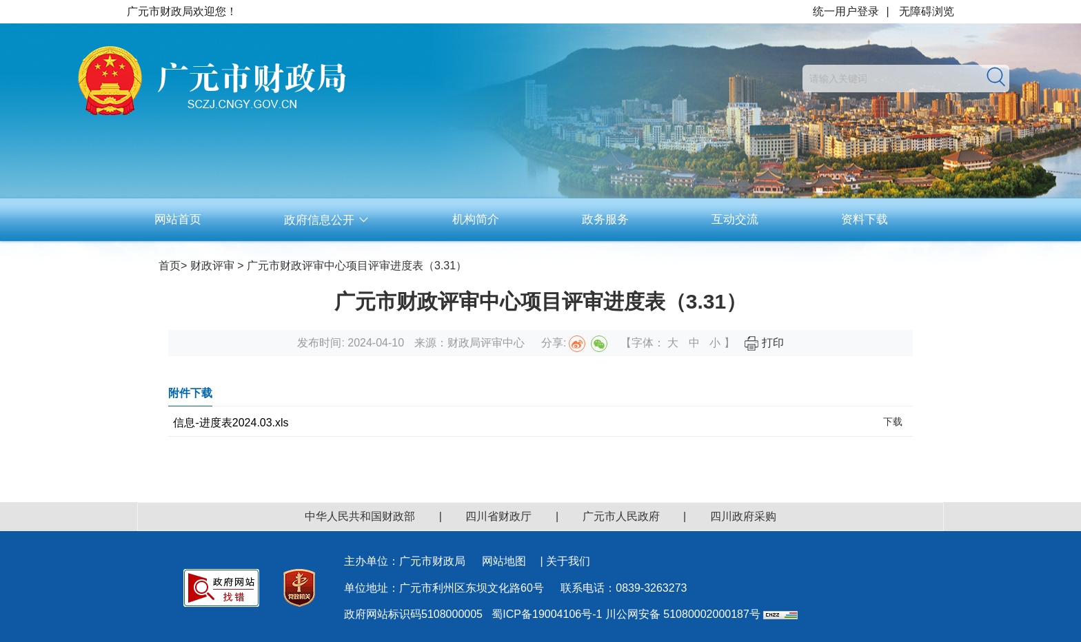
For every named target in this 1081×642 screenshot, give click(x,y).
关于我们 (568, 561)
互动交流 (734, 219)
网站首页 (177, 219)
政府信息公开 (327, 220)
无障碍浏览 (926, 11)
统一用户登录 (846, 11)
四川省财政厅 (498, 516)
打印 (764, 343)
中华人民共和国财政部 (360, 516)
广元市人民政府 (621, 516)
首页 (170, 265)
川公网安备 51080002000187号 (682, 614)
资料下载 (864, 219)
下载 (892, 421)
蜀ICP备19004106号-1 (547, 614)
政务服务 (605, 219)
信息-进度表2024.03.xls (230, 422)
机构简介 (475, 219)
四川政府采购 (743, 516)
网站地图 (504, 561)
